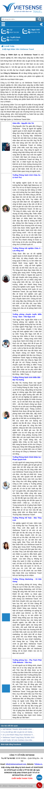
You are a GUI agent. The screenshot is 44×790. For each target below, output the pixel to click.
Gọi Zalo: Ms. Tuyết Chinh (3, 39)
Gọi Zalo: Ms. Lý (3, 31)
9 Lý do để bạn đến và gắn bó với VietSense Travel (18, 732)
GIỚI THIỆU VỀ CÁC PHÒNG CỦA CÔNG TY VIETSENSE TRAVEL (18, 740)
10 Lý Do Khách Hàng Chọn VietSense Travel (18, 735)
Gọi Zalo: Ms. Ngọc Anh (25, 31)
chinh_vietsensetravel (8, 40)
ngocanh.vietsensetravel (29, 32)
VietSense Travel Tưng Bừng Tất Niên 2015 (18, 737)
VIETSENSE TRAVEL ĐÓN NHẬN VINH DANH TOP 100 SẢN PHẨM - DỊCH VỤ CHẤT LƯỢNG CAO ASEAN (18, 729)
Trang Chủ (22, 7)
